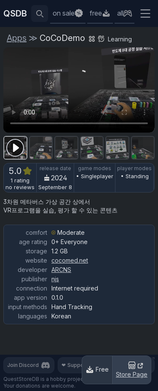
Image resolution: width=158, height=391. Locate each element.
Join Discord (29, 365)
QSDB (15, 13)
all (120, 13)
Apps (17, 38)
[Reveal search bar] (39, 13)
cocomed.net (69, 260)
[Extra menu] (145, 13)
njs (55, 278)
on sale (64, 13)
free (96, 13)
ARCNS (61, 269)
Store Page (131, 369)
